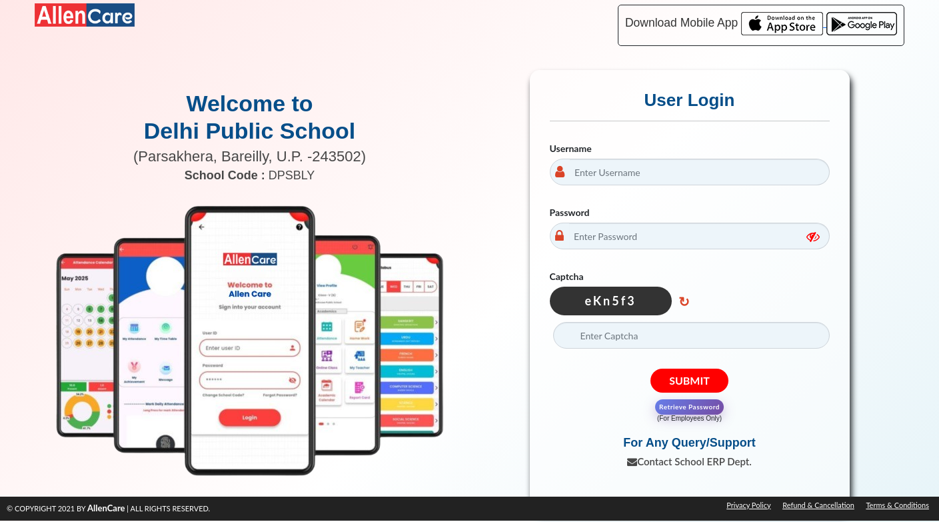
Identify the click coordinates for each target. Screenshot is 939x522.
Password (570, 212)
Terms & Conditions (897, 505)
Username (571, 148)
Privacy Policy (748, 505)
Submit (689, 380)
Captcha (567, 276)
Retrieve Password (689, 407)
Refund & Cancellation (818, 505)
